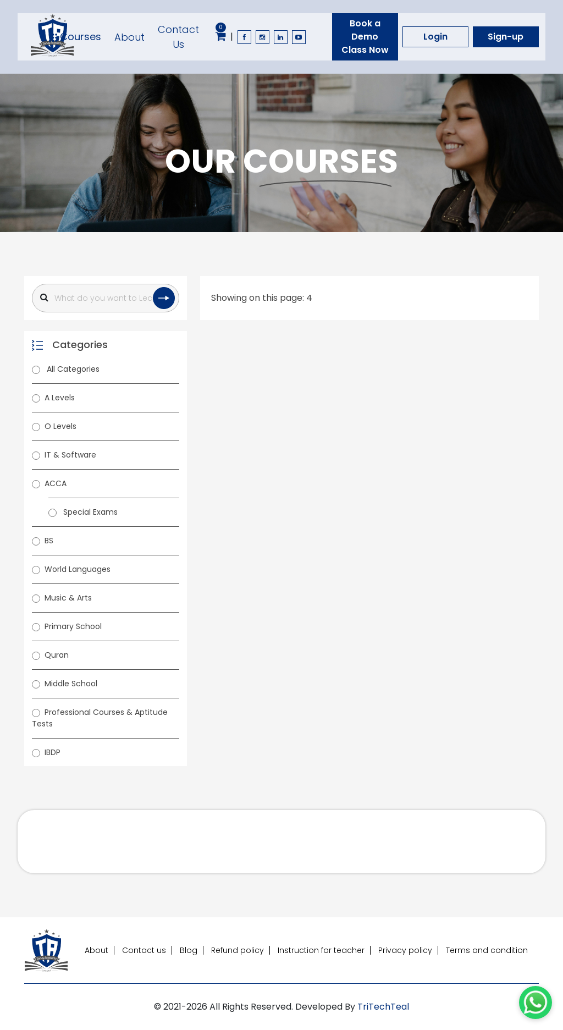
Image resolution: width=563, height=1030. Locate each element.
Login (435, 36)
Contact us (144, 950)
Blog (188, 950)
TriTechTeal (383, 1006)
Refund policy (237, 950)
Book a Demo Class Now (365, 36)
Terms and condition (487, 950)
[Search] (105, 298)
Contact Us (178, 37)
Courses (75, 36)
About (129, 37)
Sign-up (505, 36)
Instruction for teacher (321, 950)
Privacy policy (405, 950)
